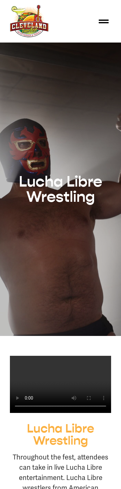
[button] (103, 21)
